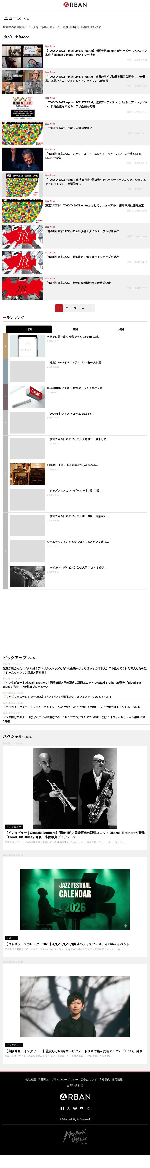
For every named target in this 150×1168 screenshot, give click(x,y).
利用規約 (43, 1079)
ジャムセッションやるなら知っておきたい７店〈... (78, 541)
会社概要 (30, 1079)
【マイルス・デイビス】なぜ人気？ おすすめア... (77, 567)
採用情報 (117, 1079)
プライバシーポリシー (65, 1079)
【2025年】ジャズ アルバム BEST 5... (71, 413)
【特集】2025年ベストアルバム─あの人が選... (75, 362)
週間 (75, 329)
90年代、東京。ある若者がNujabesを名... (73, 465)
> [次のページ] (91, 308)
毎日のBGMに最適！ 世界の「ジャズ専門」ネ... (76, 388)
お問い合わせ (75, 1085)
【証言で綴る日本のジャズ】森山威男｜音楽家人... (78, 516)
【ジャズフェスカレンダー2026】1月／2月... (74, 490)
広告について (88, 1079)
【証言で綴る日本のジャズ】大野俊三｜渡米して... (78, 439)
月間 (121, 329)
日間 (29, 329)
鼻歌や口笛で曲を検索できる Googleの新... (74, 336)
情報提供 (104, 1079)
